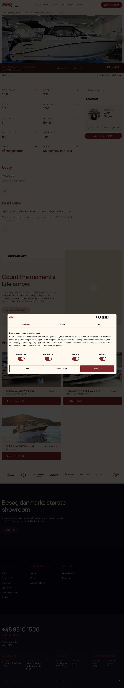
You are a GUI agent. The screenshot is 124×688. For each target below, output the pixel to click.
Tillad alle (97, 369)
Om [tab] (98, 324)
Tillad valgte (62, 369)
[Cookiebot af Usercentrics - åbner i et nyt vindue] (97, 317)
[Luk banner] (114, 317)
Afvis (26, 369)
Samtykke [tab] (25, 324)
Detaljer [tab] (62, 324)
